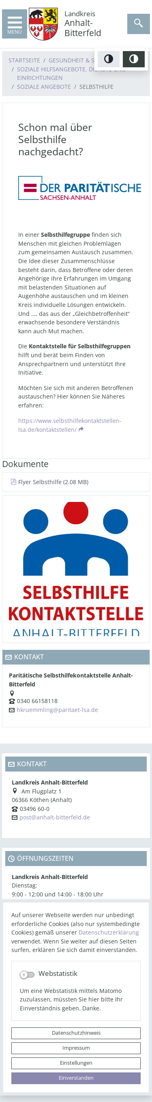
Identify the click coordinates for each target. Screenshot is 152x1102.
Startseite (24, 60)
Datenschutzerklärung (109, 932)
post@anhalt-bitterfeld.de (54, 817)
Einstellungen (76, 1062)
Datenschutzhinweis (76, 1032)
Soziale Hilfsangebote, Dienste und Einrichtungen (71, 73)
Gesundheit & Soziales (83, 60)
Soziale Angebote (44, 86)
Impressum (76, 1047)
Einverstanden (76, 1077)
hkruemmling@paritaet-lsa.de (57, 710)
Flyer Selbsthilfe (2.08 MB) (49, 482)
